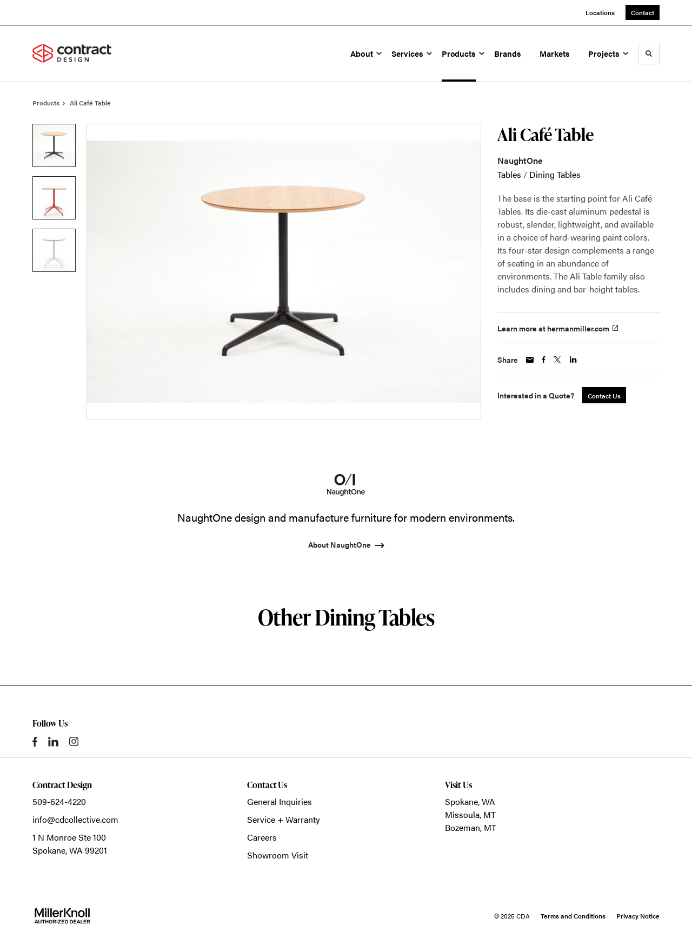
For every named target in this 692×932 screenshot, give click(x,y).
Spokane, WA (470, 801)
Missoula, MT (470, 814)
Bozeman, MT (470, 827)
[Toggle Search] (649, 53)
